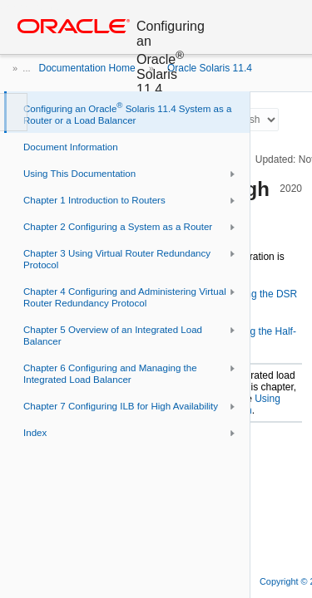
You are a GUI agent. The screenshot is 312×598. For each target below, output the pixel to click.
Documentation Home (87, 68)
